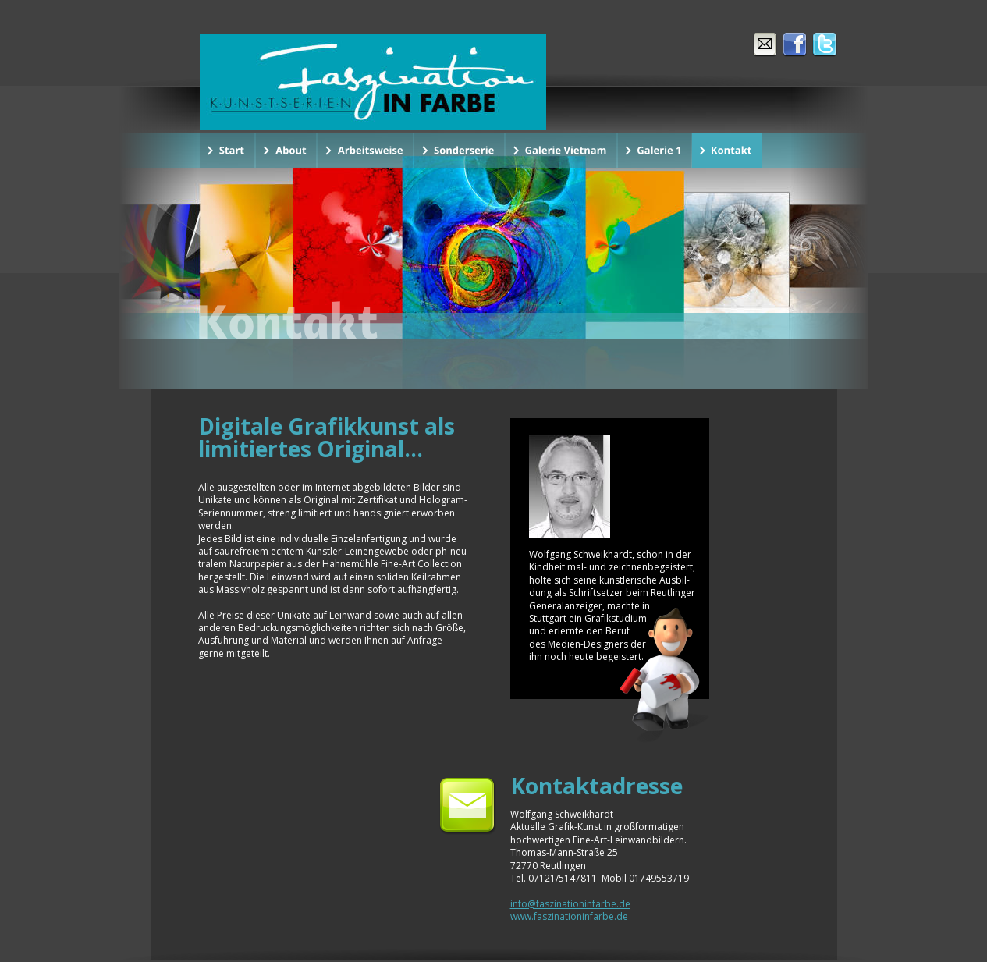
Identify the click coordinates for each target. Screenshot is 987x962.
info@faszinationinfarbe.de (570, 904)
